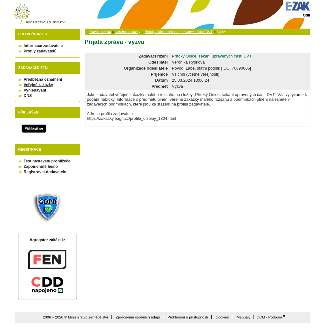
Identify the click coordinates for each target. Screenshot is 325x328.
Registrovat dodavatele (45, 172)
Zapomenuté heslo (41, 166)
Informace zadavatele (43, 46)
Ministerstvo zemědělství (39, 14)
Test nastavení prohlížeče (47, 161)
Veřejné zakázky (38, 85)
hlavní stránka (100, 32)
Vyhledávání (35, 90)
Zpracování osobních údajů (138, 317)
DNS (28, 95)
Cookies (222, 317)
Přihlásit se (33, 128)
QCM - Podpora (269, 317)
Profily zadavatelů (40, 51)
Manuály (244, 317)
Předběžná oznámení (43, 79)
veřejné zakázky (127, 32)
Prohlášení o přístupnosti (187, 317)
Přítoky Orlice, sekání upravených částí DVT (179, 32)
